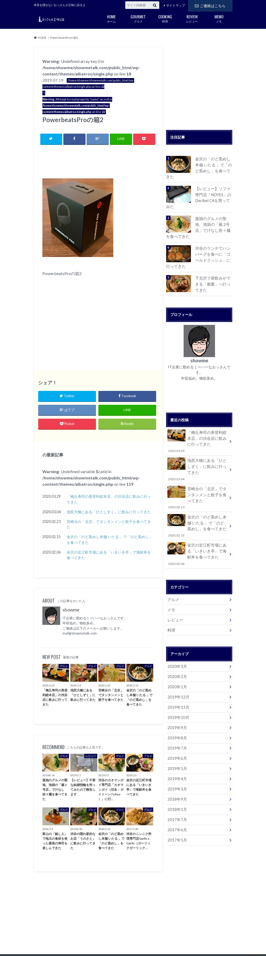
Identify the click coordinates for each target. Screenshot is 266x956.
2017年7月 (176, 790)
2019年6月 (176, 732)
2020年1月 (176, 664)
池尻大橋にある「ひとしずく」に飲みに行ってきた (109, 512)
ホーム (111, 18)
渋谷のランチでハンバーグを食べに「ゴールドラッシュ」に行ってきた (213, 247)
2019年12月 (177, 674)
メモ (219, 18)
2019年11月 (177, 684)
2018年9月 (176, 771)
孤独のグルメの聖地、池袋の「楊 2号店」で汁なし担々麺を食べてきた (213, 219)
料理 (165, 18)
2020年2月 (176, 655)
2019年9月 (176, 703)
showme (71, 610)
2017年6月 (176, 800)
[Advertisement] (103, 163)
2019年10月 (177, 693)
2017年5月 (176, 810)
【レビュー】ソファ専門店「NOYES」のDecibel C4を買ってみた (213, 190)
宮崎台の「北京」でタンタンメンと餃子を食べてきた (109, 525)
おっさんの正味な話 (193, 943)
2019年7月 (176, 722)
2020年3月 (176, 645)
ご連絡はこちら (210, 5)
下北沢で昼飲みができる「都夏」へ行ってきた (213, 273)
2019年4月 (176, 752)
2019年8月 (176, 713)
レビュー (192, 18)
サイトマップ (175, 5)
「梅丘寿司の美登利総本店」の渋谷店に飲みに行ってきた (109, 499)
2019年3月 (176, 761)
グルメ (138, 18)
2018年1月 (176, 781)
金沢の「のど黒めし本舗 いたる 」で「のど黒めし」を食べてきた (109, 540)
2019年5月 (176, 742)
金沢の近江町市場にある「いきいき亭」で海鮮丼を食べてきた (109, 555)
